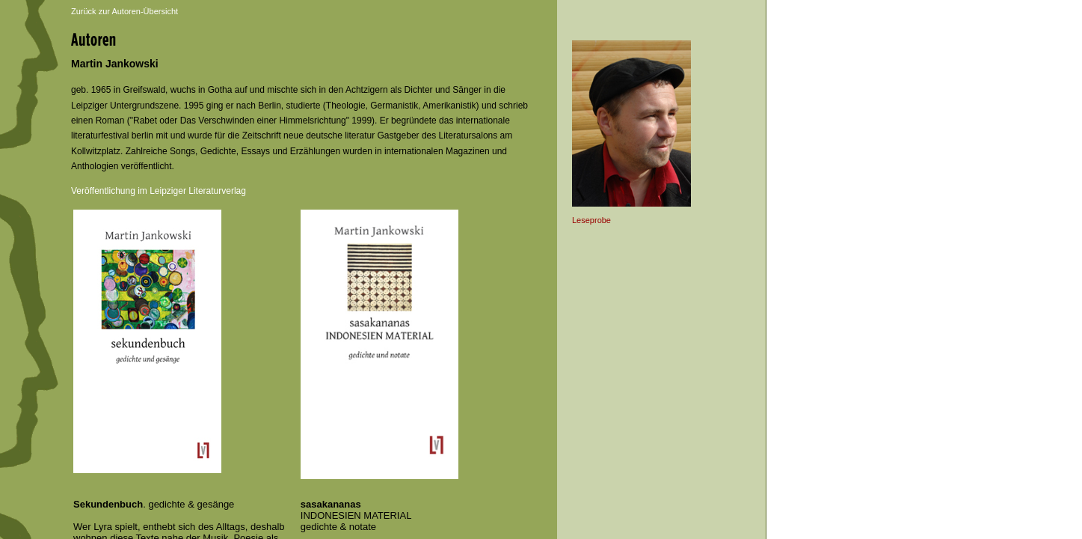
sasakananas (331, 504)
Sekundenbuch (108, 504)
